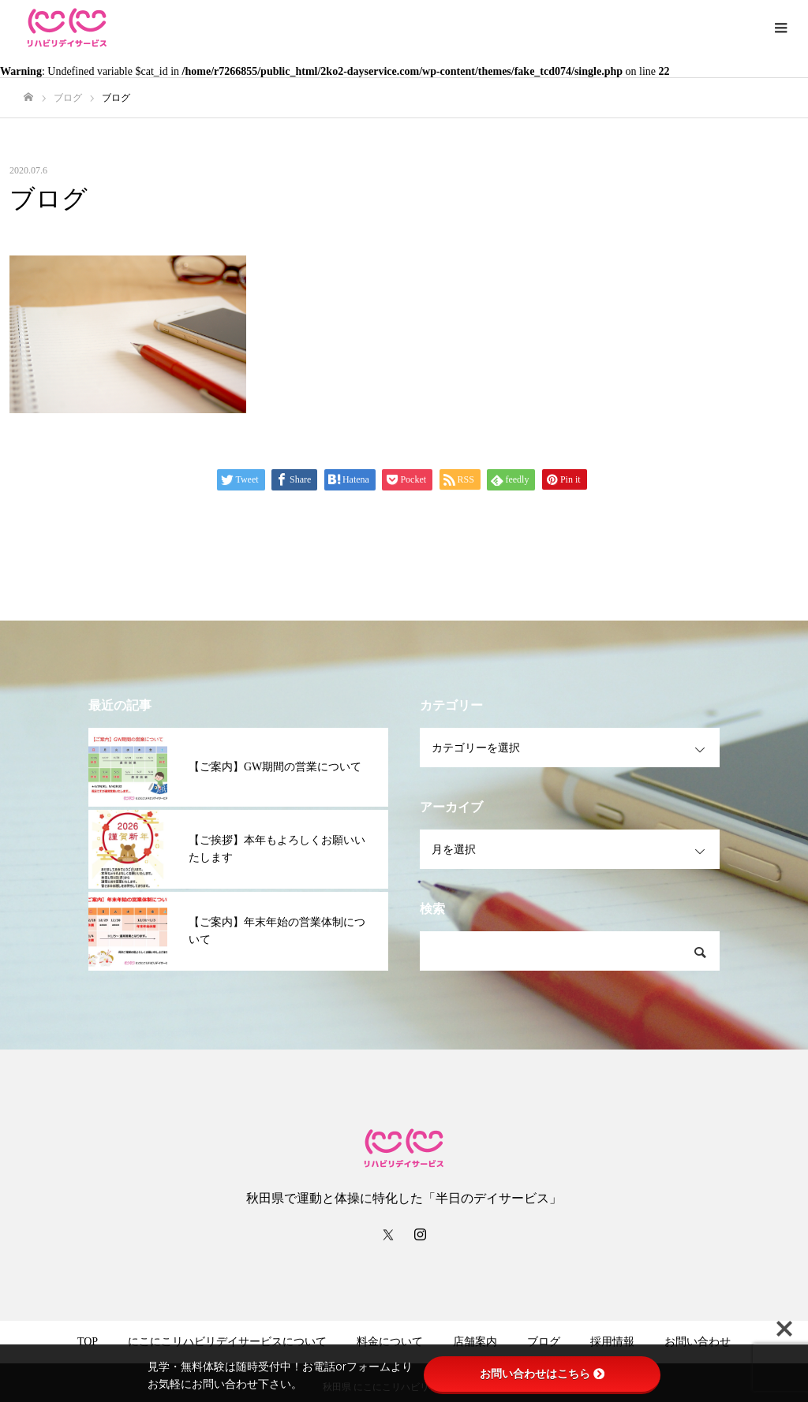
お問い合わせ (697, 1342)
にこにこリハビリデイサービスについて (227, 1342)
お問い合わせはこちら (542, 1374)
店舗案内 (475, 1342)
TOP (87, 1342)
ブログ (543, 1342)
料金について (390, 1342)
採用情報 (612, 1342)
